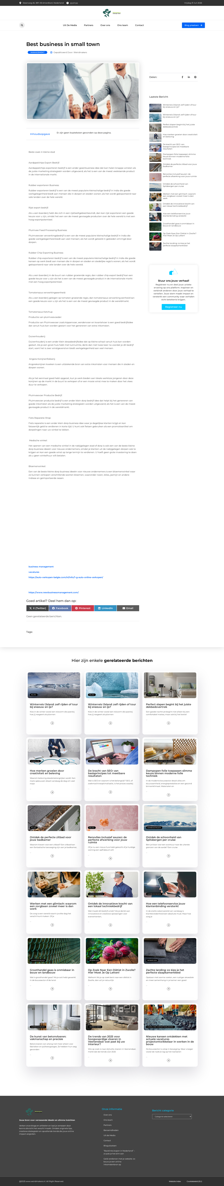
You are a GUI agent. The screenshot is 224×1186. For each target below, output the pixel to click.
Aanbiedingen (154, 828)
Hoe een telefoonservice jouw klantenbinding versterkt (176, 214)
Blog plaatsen (110, 1145)
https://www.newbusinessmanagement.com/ (54, 592)
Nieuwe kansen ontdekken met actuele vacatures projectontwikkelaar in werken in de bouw (170, 1040)
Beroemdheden (111, 1130)
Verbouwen (95, 1027)
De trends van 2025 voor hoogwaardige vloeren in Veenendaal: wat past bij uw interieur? (106, 1040)
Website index (172, 1181)
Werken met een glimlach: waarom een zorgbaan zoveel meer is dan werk (179, 196)
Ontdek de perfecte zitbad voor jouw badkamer (180, 165)
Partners (88, 25)
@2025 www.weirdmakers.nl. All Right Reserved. (41, 1181)
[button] (22, 25)
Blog (33, 695)
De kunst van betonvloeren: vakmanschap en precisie (48, 1038)
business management (41, 566)
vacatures (34, 572)
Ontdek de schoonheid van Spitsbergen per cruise (175, 185)
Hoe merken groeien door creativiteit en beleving (180, 135)
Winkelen (94, 960)
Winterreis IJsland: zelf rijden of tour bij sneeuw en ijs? (179, 106)
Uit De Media (70, 25)
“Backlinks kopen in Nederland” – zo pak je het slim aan (119, 1152)
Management (37, 52)
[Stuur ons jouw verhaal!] (173, 271)
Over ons (105, 25)
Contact (139, 25)
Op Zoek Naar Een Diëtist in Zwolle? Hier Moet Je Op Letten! (179, 234)
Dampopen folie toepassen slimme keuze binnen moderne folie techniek (179, 156)
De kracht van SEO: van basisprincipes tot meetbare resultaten (176, 146)
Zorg (33, 894)
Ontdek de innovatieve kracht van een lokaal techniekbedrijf (178, 205)
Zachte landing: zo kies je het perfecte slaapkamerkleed (176, 244)
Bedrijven (94, 761)
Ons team (122, 25)
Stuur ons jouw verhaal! (173, 280)
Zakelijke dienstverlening (160, 761)
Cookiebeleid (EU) (193, 1181)
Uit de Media (109, 1135)
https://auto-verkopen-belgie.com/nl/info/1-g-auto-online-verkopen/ (66, 577)
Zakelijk (35, 761)
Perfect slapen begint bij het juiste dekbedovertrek (179, 125)
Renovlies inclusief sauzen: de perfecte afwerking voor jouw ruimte (180, 175)
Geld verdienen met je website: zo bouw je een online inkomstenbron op (119, 1162)
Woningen (152, 695)
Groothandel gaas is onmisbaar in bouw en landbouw (178, 224)
